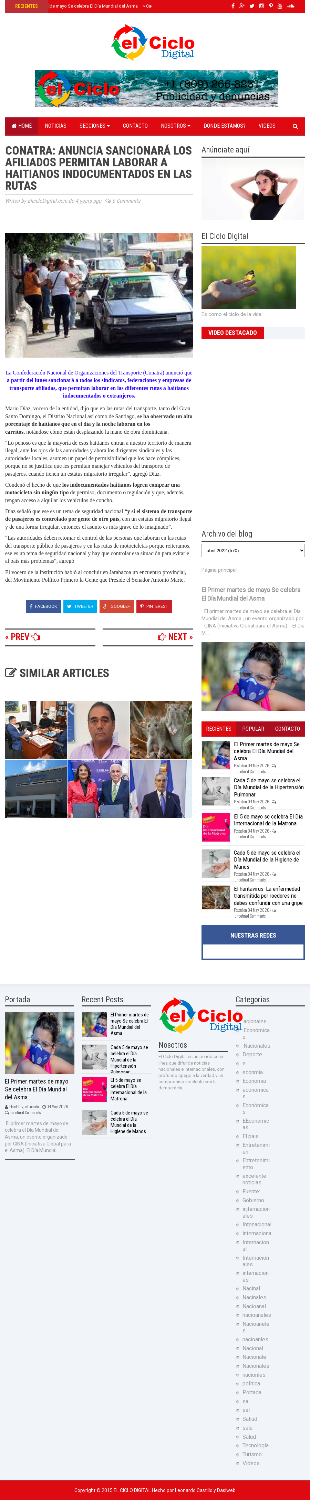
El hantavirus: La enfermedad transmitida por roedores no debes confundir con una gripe (268, 895)
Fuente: (251, 1191)
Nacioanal (254, 1306)
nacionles (254, 1375)
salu (247, 1428)
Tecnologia (255, 1445)
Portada (251, 1392)
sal (246, 1410)
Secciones (95, 126)
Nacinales (254, 1297)
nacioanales (256, 1315)
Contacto (135, 126)
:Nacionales (256, 1046)
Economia (254, 1081)
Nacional (252, 1348)
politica (251, 1383)
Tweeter (80, 606)
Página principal (219, 570)
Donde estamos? (225, 126)
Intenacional (256, 1224)
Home (22, 126)
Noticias (55, 126)
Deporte (252, 1054)
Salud (249, 1437)
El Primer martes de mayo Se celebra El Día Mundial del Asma (76, 6)
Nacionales (255, 1366)
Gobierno (253, 1200)
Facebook (43, 606)
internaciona (256, 1233)
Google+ (116, 606)
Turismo (252, 1454)
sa (245, 1401)
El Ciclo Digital (133, 1490)
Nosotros (175, 126)
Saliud (249, 1419)
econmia (252, 1072)
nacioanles (255, 1339)
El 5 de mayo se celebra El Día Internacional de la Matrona (268, 820)
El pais (250, 1136)
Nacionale (254, 1357)
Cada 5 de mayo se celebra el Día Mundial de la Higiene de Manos (267, 859)
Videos (267, 126)
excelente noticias (254, 1179)
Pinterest (154, 606)
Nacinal (251, 1288)
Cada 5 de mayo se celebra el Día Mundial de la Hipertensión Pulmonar (269, 787)
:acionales (254, 1021)
